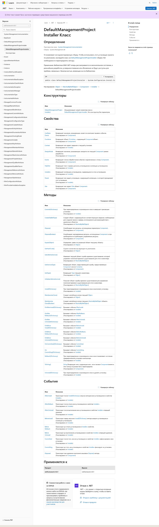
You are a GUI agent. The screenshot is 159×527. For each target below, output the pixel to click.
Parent (47, 178)
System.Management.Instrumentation (70, 47)
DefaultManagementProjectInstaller (84, 58)
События (132, 37)
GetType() (48, 273)
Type (73, 273)
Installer (94, 87)
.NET (52, 23)
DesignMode (49, 151)
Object (57, 87)
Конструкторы (134, 29)
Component (84, 87)
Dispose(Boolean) (50, 234)
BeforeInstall (80, 326)
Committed (79, 344)
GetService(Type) (50, 265)
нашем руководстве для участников (55, 503)
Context (47, 145)
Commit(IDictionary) (51, 209)
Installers (47, 172)
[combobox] (16, 25)
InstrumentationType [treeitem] (10, 95)
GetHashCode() (49, 249)
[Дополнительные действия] (113, 23)
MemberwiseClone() (51, 295)
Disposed (48, 453)
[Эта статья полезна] (129, 53)
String (65, 364)
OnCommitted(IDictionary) (53, 344)
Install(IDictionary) (50, 289)
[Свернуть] (30, 21)
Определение (133, 27)
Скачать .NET (151, 8)
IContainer (72, 139)
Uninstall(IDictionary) (51, 373)
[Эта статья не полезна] (132, 53)
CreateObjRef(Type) (51, 218)
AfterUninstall (80, 319)
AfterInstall (79, 307)
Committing (80, 350)
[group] (79, 80)
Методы (132, 35)
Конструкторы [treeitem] (10, 53)
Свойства (132, 32)
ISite (72, 186)
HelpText (47, 166)
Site (46, 186)
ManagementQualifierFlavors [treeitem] (13, 166)
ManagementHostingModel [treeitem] (13, 136)
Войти (155, 3)
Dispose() (48, 228)
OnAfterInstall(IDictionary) (53, 307)
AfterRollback (80, 313)
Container (48, 139)
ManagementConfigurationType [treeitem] (14, 121)
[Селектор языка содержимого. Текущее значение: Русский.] (7, 523)
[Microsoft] (3, 2)
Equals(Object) (49, 242)
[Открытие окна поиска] (150, 3)
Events (47, 160)
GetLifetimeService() (51, 255)
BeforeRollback (81, 332)
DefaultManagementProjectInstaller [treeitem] (17, 49)
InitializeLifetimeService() (52, 279)
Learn (46, 23)
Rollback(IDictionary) (51, 356)
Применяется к (134, 40)
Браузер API (61, 23)
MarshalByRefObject (70, 87)
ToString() (48, 364)
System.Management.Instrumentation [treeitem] (16, 34)
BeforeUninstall (81, 338)
